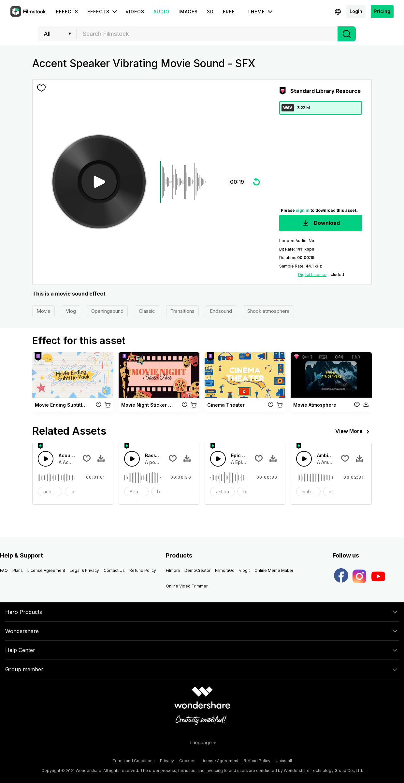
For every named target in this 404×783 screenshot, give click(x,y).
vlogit (244, 570)
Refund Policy (142, 570)
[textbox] (207, 34)
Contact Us (114, 570)
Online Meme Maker (273, 570)
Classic (147, 311)
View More (353, 431)
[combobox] (207, 33)
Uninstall (284, 760)
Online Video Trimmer (187, 586)
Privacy (167, 760)
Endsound (221, 311)
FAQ (4, 570)
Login (356, 11)
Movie (43, 311)
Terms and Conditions (133, 760)
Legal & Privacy (84, 570)
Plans (17, 570)
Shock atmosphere (268, 311)
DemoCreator (197, 570)
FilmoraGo (225, 570)
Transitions (182, 311)
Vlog (71, 311)
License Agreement (46, 570)
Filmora (173, 570)
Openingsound (107, 311)
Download (320, 223)
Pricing (382, 11)
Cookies (187, 760)
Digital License (312, 274)
